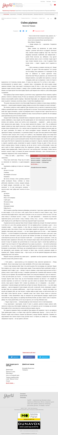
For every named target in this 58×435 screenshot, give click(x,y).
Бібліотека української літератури (9, 18)
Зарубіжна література (21, 10)
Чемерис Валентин (25, 18)
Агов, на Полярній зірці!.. (13, 375)
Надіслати (14, 357)
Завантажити (55, 18)
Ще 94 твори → (34, 164)
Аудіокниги (13, 14)
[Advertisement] (13, 57)
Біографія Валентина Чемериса (39, 167)
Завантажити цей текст (29, 352)
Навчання (30, 10)
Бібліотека (6, 14)
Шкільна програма (28, 14)
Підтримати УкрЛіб (38, 31)
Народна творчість (38, 14)
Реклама (49, 1)
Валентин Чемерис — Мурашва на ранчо (41, 160)
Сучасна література (49, 14)
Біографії (19, 14)
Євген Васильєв (34, 408)
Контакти (43, 1)
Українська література (8, 11)
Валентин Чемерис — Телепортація (39, 162)
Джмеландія (9, 369)
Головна (23, 393)
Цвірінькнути (43, 357)
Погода (54, 1)
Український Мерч (50, 10)
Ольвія (8, 381)
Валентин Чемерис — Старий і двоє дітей (41, 158)
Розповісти (29, 357)
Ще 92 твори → (10, 383)
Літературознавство (39, 10)
